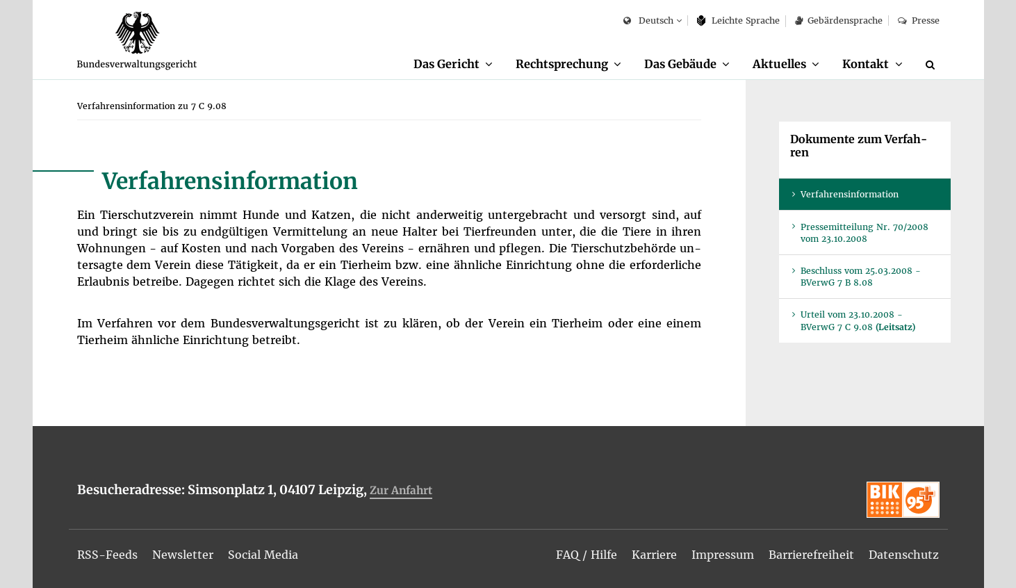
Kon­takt (865, 64)
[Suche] (933, 64)
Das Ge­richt (446, 64)
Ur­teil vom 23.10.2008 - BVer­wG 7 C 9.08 (858, 320)
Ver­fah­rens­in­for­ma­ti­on (850, 194)
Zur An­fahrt (401, 490)
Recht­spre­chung (562, 64)
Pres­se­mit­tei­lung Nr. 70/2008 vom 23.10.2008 (864, 233)
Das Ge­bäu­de (680, 64)
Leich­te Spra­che (738, 20)
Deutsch (648, 21)
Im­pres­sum (722, 555)
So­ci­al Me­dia (263, 555)
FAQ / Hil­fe (586, 555)
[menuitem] (453, 64)
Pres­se (918, 20)
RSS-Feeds (107, 555)
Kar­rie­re (654, 555)
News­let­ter (182, 555)
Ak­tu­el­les (779, 64)
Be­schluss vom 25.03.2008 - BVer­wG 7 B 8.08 (861, 277)
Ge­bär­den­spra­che (839, 20)
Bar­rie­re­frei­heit (811, 555)
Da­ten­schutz (904, 555)
